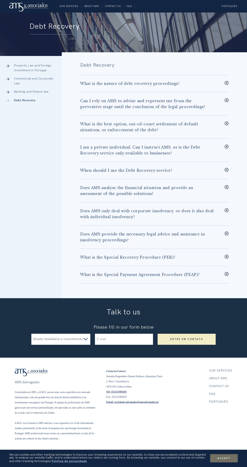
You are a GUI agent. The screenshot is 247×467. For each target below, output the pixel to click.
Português (229, 6)
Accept (224, 458)
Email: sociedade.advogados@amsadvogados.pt (132, 402)
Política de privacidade (69, 461)
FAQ (129, 6)
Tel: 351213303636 (116, 391)
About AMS (91, 6)
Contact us (113, 6)
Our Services (69, 6)
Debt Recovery (25, 100)
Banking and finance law (31, 92)
